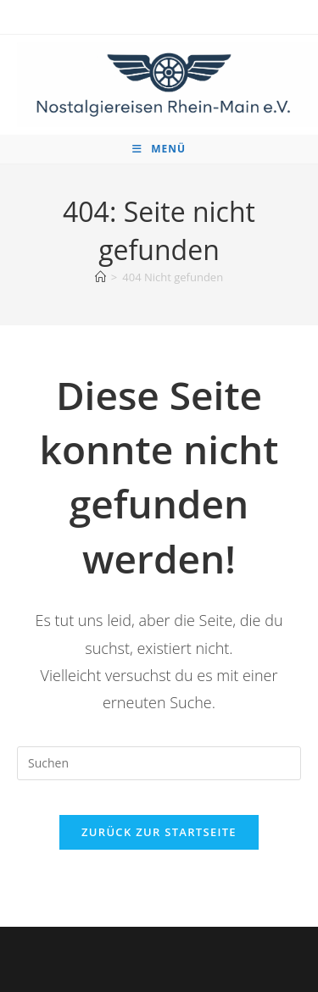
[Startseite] (100, 277)
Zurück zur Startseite (159, 832)
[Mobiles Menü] (159, 149)
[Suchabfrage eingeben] (159, 763)
